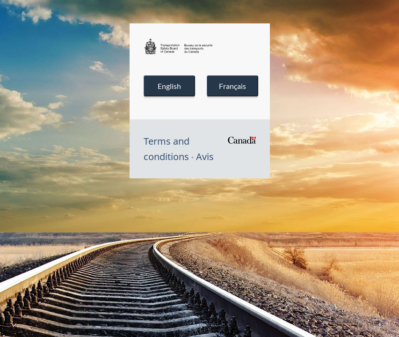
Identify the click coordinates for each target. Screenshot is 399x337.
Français (232, 85)
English (169, 85)
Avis (205, 156)
